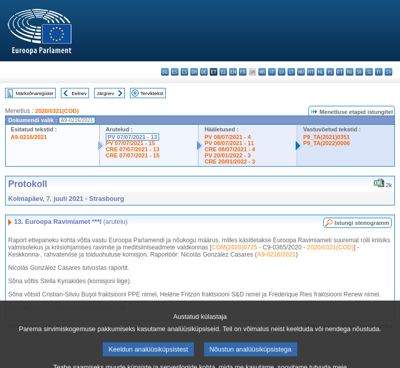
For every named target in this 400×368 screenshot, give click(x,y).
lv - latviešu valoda (281, 72)
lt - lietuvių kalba (291, 72)
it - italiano (272, 72)
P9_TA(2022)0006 (326, 143)
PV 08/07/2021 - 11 (229, 143)
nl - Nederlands (320, 72)
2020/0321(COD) (57, 111)
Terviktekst (151, 93)
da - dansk (194, 72)
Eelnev (79, 93)
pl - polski (330, 72)
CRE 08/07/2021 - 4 (230, 149)
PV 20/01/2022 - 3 (228, 155)
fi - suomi (379, 72)
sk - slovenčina (359, 72)
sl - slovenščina (369, 72)
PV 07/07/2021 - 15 (130, 143)
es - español (175, 72)
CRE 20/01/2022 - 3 (230, 161)
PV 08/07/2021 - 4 (228, 137)
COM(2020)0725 (234, 247)
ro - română (349, 72)
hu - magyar (301, 72)
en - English (233, 72)
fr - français (243, 72)
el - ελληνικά (223, 72)
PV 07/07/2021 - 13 (132, 137)
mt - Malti (311, 72)
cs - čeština (184, 72)
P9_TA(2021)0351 (326, 137)
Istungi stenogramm (362, 223)
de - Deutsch (204, 72)
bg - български (165, 72)
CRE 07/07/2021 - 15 (133, 155)
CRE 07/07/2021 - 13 (133, 149)
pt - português (340, 72)
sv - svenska (388, 72)
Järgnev (105, 93)
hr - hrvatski (262, 72)
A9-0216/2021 (29, 137)
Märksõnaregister (35, 93)
